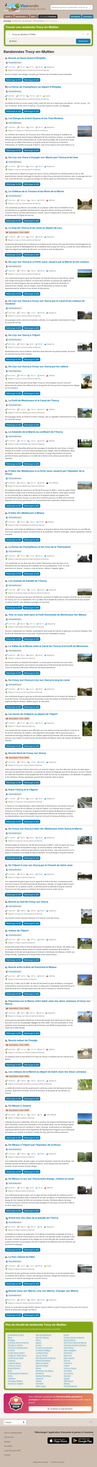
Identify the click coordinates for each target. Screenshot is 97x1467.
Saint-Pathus (69, 1348)
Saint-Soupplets (70, 1350)
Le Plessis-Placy (42, 1353)
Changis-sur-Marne (15, 1345)
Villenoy (67, 1383)
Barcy (10, 1337)
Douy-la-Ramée (14, 1368)
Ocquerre (39, 1378)
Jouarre (39, 1345)
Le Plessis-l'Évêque (43, 1350)
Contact (7, 1455)
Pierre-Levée (41, 1386)
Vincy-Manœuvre (70, 1386)
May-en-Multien (42, 1366)
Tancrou (67, 1360)
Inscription (75, 16)
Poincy (66, 1335)
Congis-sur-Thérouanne (17, 1355)
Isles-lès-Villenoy (42, 1337)
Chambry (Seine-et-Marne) (18, 1343)
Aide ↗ (34, 16)
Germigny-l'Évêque (15, 1381)
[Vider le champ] (83, 34)
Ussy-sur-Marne (70, 1368)
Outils (9, 16)
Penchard (39, 1383)
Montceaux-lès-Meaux (44, 1371)
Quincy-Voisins (69, 1340)
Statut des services (40, 1462)
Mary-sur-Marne (42, 1363)
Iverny (38, 1340)
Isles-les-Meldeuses (43, 1335)
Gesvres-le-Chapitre (15, 1383)
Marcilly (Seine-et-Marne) (45, 1358)
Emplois (7, 1441)
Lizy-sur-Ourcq (41, 1355)
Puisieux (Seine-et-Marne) (74, 1337)
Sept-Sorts (68, 1355)
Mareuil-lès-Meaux (43, 1360)
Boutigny (11, 1340)
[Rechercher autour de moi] (87, 34)
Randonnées (21, 16)
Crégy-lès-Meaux (14, 1363)
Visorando (7, 21)
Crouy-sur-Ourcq (14, 1366)
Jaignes (38, 1343)
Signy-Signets (69, 1358)
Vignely (66, 1378)
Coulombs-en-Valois (15, 1358)
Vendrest (67, 1376)
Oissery (39, 1381)
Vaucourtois (68, 1373)
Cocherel (11, 1350)
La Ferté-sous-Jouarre (44, 1348)
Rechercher (83, 41)
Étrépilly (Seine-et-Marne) (18, 1373)
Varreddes (68, 1371)
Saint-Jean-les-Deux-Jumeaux (75, 1345)
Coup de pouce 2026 (14, 1450)
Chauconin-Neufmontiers (18, 1348)
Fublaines (11, 1378)
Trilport (66, 1366)
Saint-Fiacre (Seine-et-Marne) (75, 1343)
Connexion (87, 16)
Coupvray (11, 1360)
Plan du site (9, 1437)
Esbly (10, 1371)
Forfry (10, 1376)
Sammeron (68, 1353)
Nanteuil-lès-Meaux (43, 1376)
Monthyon (40, 1373)
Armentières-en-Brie (16, 1335)
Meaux (38, 1368)
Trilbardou (68, 1363)
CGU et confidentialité (13, 1433)
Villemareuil (68, 1381)
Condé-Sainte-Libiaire (16, 1353)
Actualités (8, 1446)
